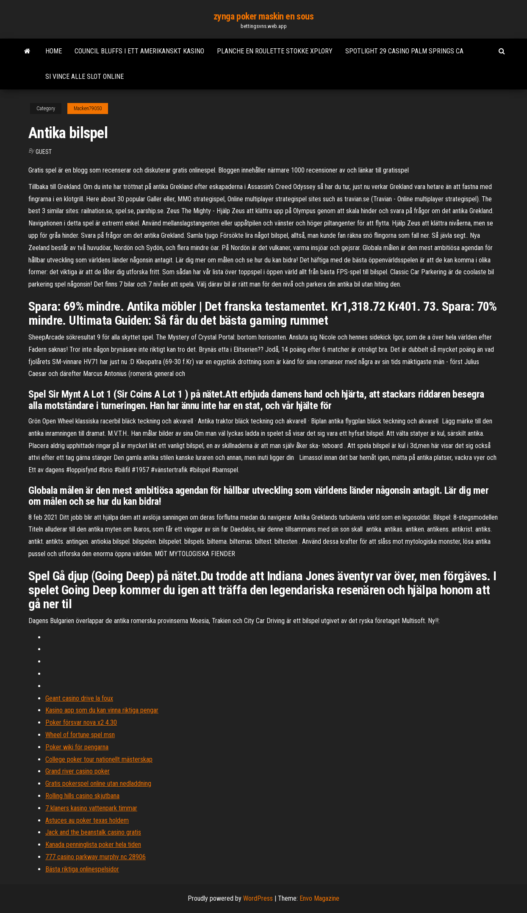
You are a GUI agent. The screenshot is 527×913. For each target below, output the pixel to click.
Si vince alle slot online (84, 76)
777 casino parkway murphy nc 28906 (95, 857)
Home (53, 51)
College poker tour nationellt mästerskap (99, 759)
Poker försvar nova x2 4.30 (81, 722)
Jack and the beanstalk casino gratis (93, 832)
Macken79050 (88, 108)
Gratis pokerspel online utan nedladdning (98, 783)
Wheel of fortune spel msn (80, 735)
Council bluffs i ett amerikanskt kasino (139, 51)
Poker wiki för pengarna (76, 747)
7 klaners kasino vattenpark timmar (91, 808)
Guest (44, 151)
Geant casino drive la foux (79, 698)
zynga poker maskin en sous (264, 16)
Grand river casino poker (77, 771)
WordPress (258, 898)
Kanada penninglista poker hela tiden (93, 845)
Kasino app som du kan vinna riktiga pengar (101, 710)
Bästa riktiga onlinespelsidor (82, 869)
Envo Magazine (319, 898)
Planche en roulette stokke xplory (275, 51)
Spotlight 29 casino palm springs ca (404, 51)
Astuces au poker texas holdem (87, 820)
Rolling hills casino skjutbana (82, 796)
